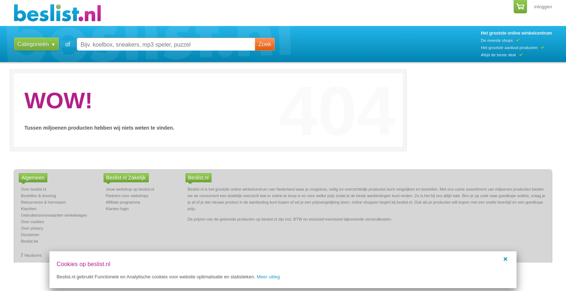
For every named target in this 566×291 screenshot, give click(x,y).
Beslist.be (29, 241)
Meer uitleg (275, 276)
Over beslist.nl (33, 189)
